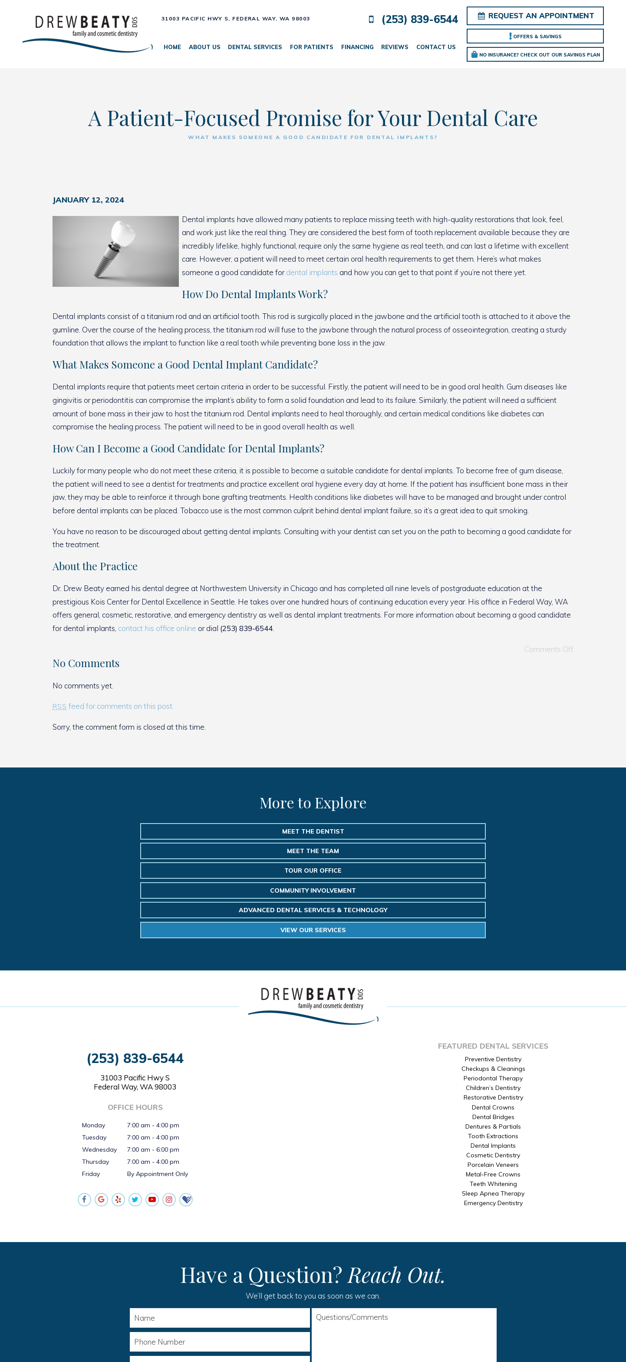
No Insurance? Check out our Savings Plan (535, 54)
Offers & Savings (535, 36)
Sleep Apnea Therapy (493, 1117)
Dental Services (255, 46)
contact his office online (157, 628)
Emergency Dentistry (493, 1126)
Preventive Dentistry (493, 983)
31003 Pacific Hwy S (135, 1006)
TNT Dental (413, 1342)
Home (172, 46)
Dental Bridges (493, 1040)
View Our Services (483, 852)
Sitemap (285, 1342)
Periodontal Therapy (493, 1002)
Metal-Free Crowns (493, 1098)
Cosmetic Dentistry (493, 1079)
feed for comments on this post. (113, 706)
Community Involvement (143, 852)
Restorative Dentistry (493, 1021)
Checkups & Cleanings (493, 992)
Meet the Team (313, 831)
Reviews (395, 46)
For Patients (311, 46)
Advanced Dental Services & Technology (313, 852)
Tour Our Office (481, 831)
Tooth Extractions (493, 1059)
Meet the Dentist (145, 831)
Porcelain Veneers (493, 1088)
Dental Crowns (493, 1030)
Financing (357, 46)
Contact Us (436, 46)
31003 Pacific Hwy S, (235, 18)
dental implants (312, 272)
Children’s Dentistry (493, 1011)
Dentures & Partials (493, 1049)
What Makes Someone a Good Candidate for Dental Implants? (313, 137)
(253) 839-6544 (411, 19)
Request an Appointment (535, 15)
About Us (205, 46)
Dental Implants (493, 1069)
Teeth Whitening (493, 1107)
